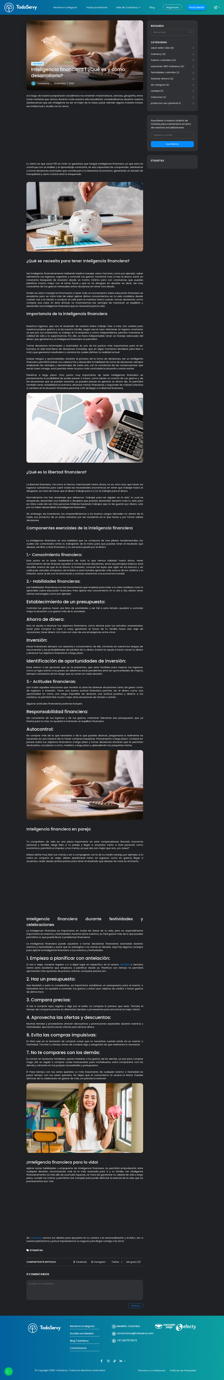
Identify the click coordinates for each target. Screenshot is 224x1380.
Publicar (135, 1305)
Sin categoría (160, 84)
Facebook (80, 1261)
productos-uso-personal (166, 103)
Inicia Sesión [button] (196, 7)
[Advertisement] (84, 133)
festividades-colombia (165, 72)
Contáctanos (78, 1348)
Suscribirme (172, 144)
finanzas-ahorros (162, 78)
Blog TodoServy (79, 1340)
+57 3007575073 (127, 1340)
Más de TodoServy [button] (127, 7)
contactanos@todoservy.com (135, 1333)
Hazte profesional (96, 7)
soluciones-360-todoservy (167, 66)
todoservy (158, 54)
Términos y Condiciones (151, 1370)
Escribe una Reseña (81, 1333)
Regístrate (172, 7)
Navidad (124, 964)
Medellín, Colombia (128, 1326)
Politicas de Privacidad (183, 1370)
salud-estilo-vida (162, 47)
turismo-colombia (163, 60)
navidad (157, 90)
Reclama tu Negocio (65, 7)
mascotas (158, 97)
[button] (217, 7)
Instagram (98, 1261)
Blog (152, 7)
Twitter (115, 1261)
